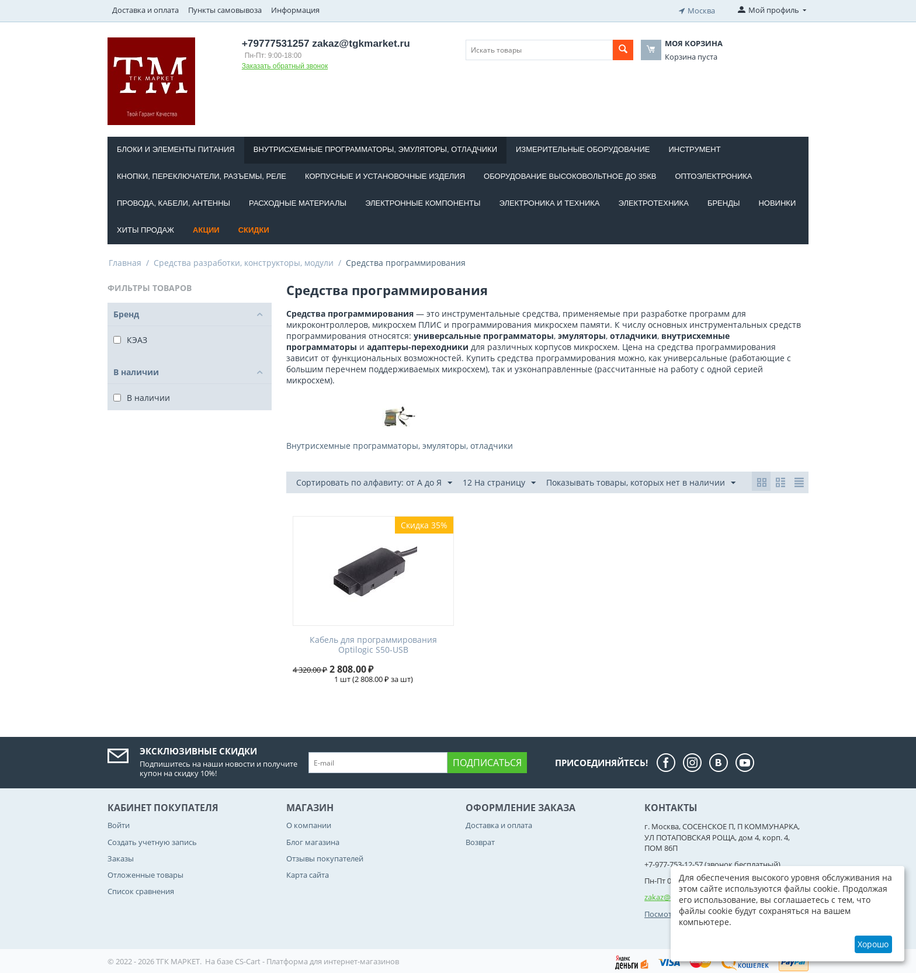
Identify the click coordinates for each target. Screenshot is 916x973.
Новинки (777, 201)
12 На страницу (499, 481)
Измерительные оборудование (583, 147)
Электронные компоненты (422, 201)
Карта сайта (307, 873)
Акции (206, 228)
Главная (125, 260)
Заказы (120, 856)
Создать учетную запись (152, 840)
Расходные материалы (297, 201)
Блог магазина (312, 840)
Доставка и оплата (145, 10)
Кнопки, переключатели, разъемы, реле (201, 174)
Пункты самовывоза (225, 10)
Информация (295, 10)
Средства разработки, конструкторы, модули (244, 260)
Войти (118, 824)
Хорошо (873, 944)
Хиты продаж (145, 228)
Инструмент (694, 147)
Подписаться (487, 761)
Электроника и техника (549, 201)
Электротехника (653, 201)
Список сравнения (140, 889)
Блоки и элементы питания (176, 147)
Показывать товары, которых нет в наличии (640, 481)
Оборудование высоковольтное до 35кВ (570, 174)
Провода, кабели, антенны (173, 201)
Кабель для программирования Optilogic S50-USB (373, 643)
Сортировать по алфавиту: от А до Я (374, 481)
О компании (308, 824)
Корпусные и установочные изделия (385, 174)
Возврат (480, 840)
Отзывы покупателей (324, 856)
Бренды (723, 201)
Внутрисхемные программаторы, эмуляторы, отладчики (375, 147)
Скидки (253, 228)
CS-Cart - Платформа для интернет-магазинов (317, 959)
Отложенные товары (145, 873)
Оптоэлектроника (713, 174)
